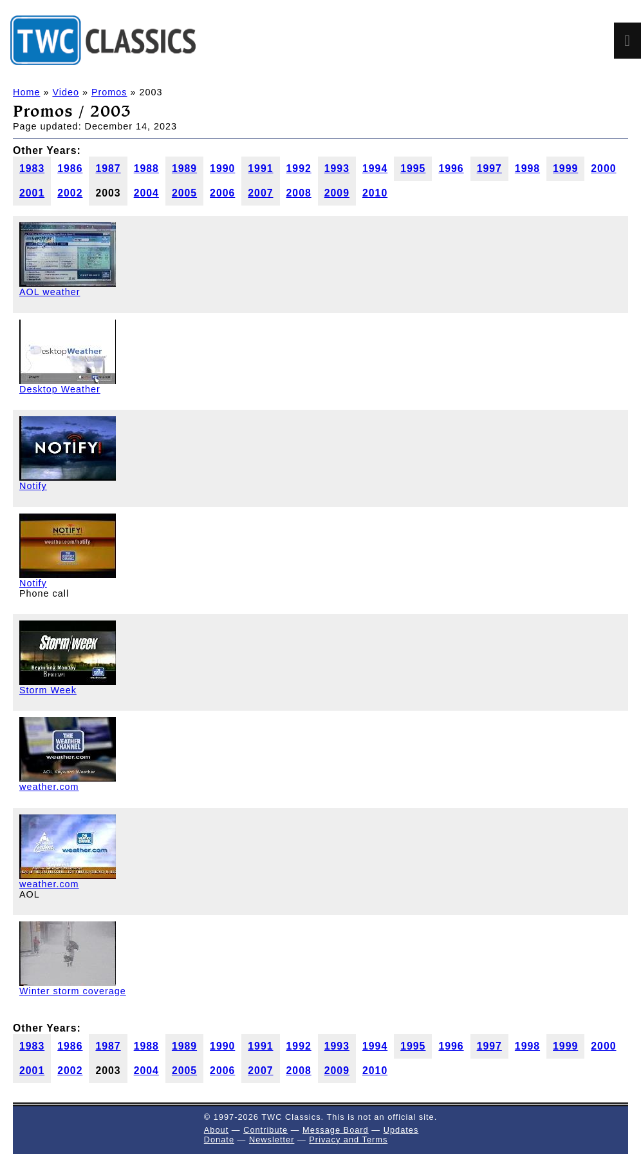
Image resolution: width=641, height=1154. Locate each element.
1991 (260, 168)
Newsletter (271, 1139)
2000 (603, 168)
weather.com (49, 787)
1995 (412, 168)
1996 (450, 168)
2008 (298, 193)
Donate (219, 1139)
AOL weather (49, 292)
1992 (298, 168)
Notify (33, 486)
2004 (146, 193)
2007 (260, 193)
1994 (374, 168)
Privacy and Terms (348, 1139)
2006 (222, 193)
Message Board (335, 1130)
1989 (184, 168)
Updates (401, 1130)
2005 (184, 193)
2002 (69, 193)
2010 (374, 193)
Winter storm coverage (72, 991)
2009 (336, 193)
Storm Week (48, 690)
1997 (489, 168)
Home (26, 92)
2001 (31, 193)
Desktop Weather (59, 389)
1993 (336, 168)
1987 (107, 168)
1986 (69, 168)
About (216, 1130)
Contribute (265, 1130)
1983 (31, 168)
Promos (109, 92)
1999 (565, 168)
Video (65, 92)
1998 (527, 168)
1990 (222, 168)
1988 (146, 168)
